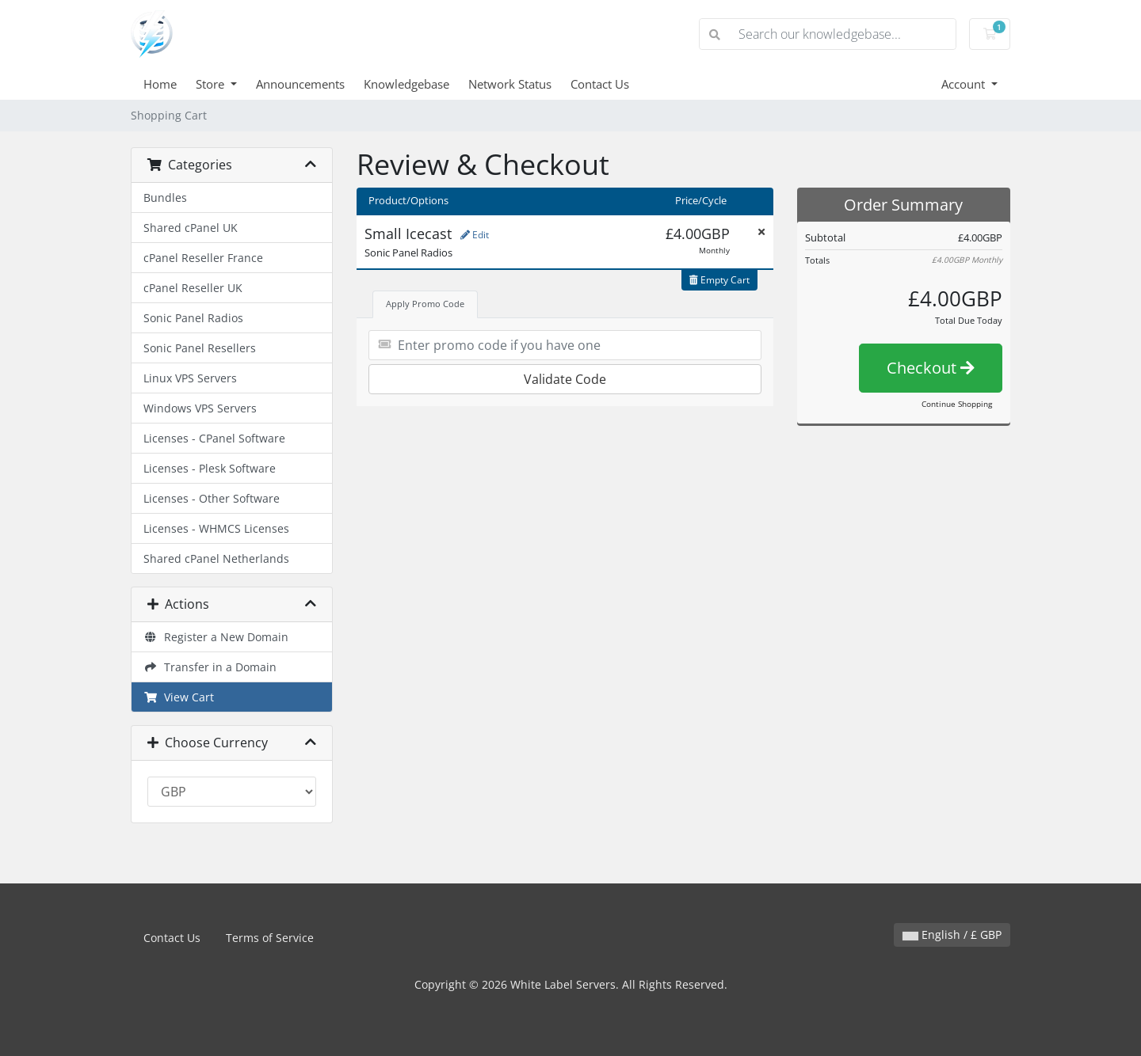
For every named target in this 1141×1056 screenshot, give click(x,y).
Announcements (300, 84)
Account (964, 84)
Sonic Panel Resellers (199, 347)
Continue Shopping (957, 403)
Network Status (509, 84)
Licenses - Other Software (211, 498)
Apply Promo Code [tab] (425, 304)
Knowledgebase (406, 84)
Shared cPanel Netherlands (216, 558)
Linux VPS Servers (190, 378)
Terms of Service (270, 937)
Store (211, 84)
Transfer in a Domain (210, 666)
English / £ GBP (952, 934)
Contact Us (599, 84)
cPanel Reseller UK (192, 287)
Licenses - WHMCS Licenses (216, 528)
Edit (474, 234)
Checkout (931, 367)
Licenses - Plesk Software (209, 468)
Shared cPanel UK (190, 227)
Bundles (165, 197)
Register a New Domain (215, 636)
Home (160, 84)
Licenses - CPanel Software (214, 438)
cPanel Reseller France (203, 257)
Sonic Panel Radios (193, 317)
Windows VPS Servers (200, 408)
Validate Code (565, 379)
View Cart (178, 697)
